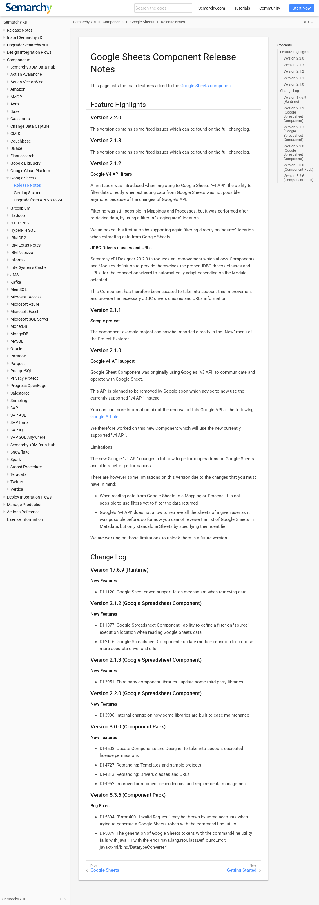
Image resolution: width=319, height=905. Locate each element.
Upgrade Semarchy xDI (27, 45)
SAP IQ (16, 430)
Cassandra (20, 118)
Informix (18, 260)
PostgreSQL (21, 370)
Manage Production (25, 504)
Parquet (17, 363)
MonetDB (18, 326)
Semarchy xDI (15, 22)
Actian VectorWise (26, 82)
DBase (16, 148)
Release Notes (19, 30)
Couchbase (20, 141)
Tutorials (242, 8)
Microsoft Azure (24, 304)
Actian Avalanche (26, 74)
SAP (14, 408)
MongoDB (19, 334)
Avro (14, 104)
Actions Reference (23, 512)
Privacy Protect (24, 378)
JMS (14, 274)
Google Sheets (23, 178)
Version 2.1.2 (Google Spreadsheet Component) (294, 114)
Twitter (16, 481)
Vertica (16, 489)
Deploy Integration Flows (29, 497)
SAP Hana (19, 422)
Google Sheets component (206, 85)
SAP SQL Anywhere (27, 437)
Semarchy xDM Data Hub (32, 67)
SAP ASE (18, 415)
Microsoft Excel (24, 311)
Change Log (289, 91)
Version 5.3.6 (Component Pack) (298, 178)
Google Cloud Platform (30, 170)
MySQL (16, 341)
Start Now (302, 8)
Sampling (18, 400)
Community (269, 8)
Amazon (18, 89)
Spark (15, 459)
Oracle (16, 348)
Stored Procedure (26, 467)
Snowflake (19, 452)
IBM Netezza (21, 252)
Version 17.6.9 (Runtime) (295, 100)
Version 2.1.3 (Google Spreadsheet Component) (294, 133)
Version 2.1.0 (294, 84)
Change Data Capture (29, 126)
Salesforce (19, 393)
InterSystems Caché (28, 267)
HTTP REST (20, 223)
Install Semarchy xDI (25, 37)
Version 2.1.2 (294, 71)
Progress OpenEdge (28, 385)
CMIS (15, 133)
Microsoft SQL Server (29, 319)
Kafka (15, 282)
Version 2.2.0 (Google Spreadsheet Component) (294, 152)
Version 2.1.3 (294, 65)
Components (18, 59)
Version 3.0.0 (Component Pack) (298, 167)
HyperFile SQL (23, 230)
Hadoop (17, 215)
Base (14, 111)
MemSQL (18, 289)
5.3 (306, 22)
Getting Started (27, 192)
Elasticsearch (22, 156)
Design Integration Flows (29, 52)
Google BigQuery (25, 163)
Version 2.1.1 (294, 78)
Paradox (18, 356)
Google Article (104, 416)
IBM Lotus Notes (25, 245)
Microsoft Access (25, 297)
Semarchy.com (211, 8)
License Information (25, 519)
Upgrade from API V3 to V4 (38, 200)
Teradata (18, 474)
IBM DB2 (18, 237)
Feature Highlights (294, 52)
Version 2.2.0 (294, 58)
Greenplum (20, 208)
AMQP (16, 96)
